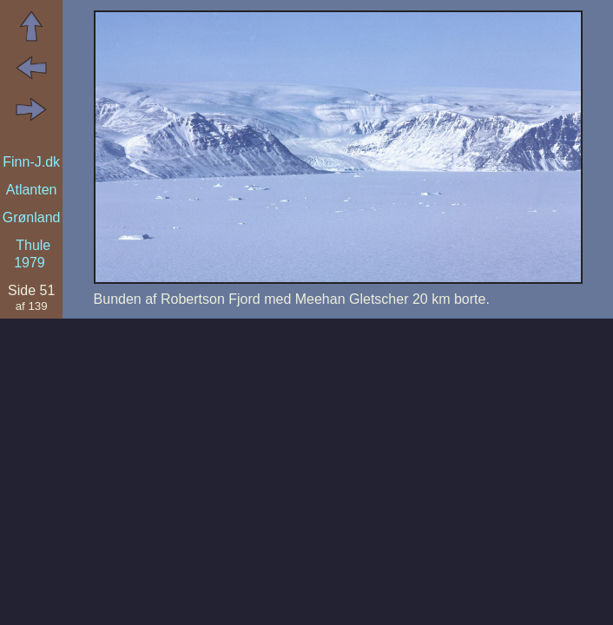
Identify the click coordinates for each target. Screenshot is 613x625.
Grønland (32, 217)
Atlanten (31, 189)
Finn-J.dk (31, 162)
